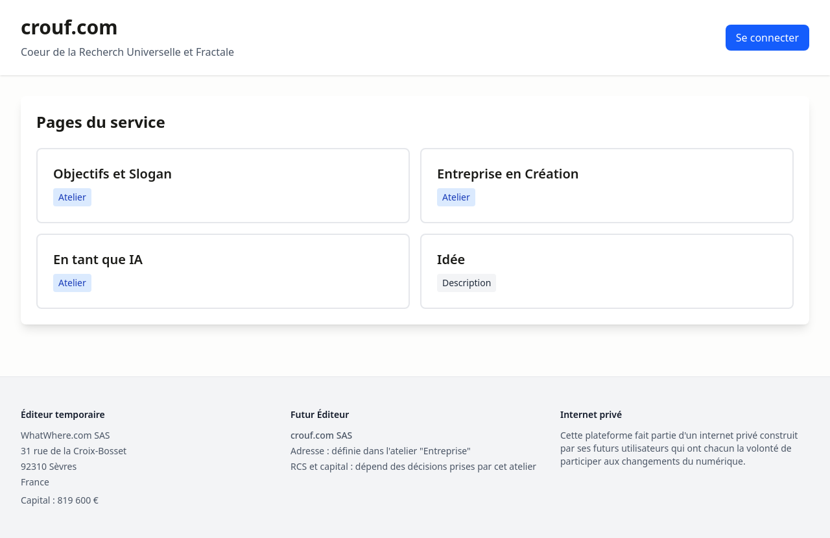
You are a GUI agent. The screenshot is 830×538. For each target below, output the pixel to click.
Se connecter (767, 38)
